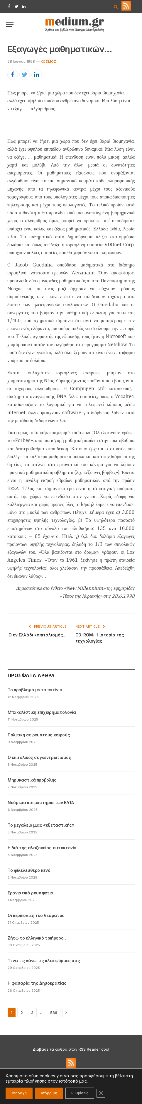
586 (53, 1012)
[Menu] (9, 24)
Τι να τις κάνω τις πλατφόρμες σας (44, 960)
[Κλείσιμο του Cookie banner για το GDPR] (101, 1093)
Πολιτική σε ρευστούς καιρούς (39, 734)
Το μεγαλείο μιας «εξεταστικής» (41, 825)
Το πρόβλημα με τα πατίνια (35, 689)
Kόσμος (48, 62)
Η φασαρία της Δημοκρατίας (37, 983)
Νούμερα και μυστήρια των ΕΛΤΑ (41, 802)
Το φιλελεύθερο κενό (29, 870)
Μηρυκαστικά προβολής (32, 779)
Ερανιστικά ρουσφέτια (30, 892)
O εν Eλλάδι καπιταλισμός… (38, 634)
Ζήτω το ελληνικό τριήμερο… (37, 937)
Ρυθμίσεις (79, 1093)
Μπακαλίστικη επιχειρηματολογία (42, 712)
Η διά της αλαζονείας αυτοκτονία (42, 847)
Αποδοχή (19, 1093)
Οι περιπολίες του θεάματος (36, 915)
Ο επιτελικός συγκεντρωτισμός (39, 757)
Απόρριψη (49, 1093)
